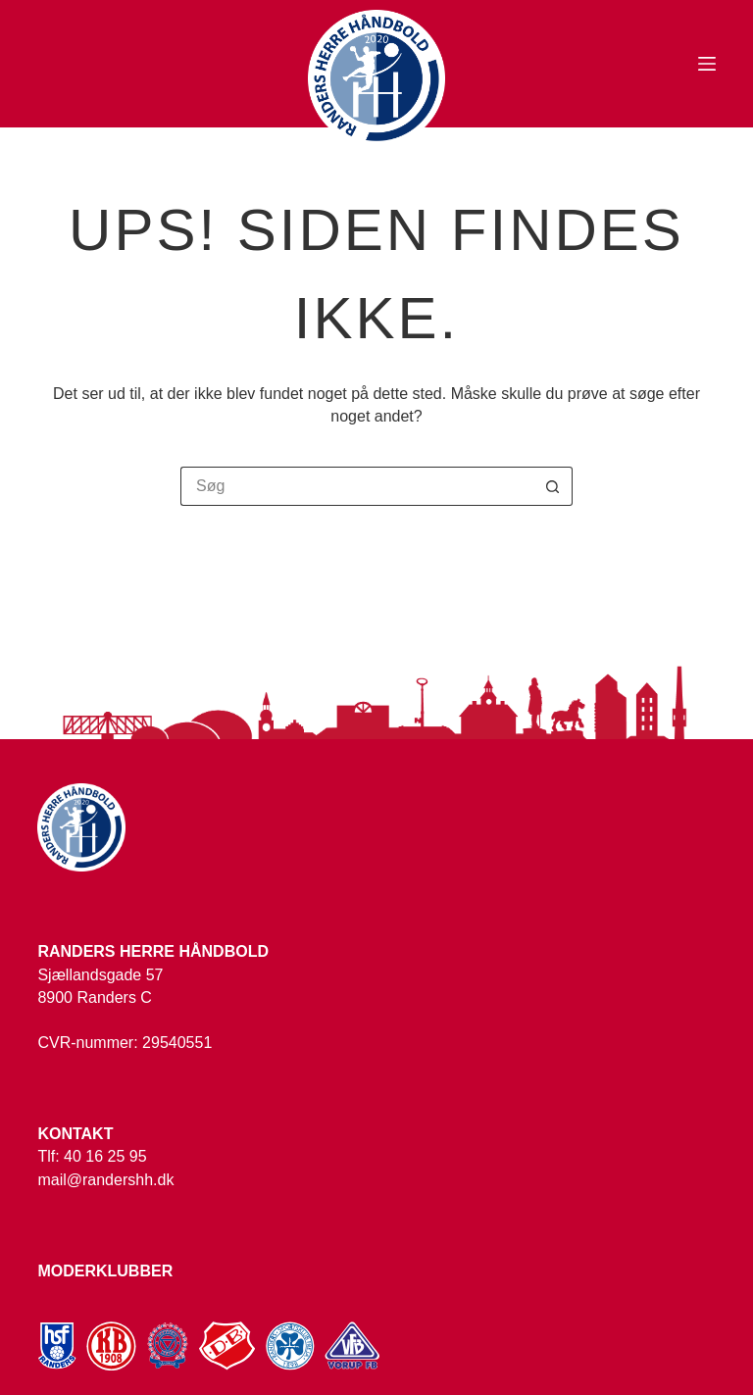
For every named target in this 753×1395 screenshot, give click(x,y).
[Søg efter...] (356, 486)
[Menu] (707, 64)
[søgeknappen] (553, 486)
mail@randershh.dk (105, 1179)
